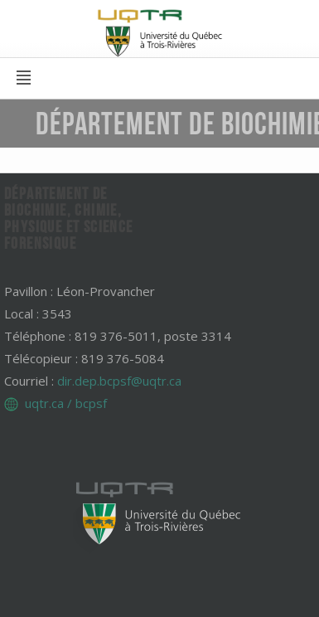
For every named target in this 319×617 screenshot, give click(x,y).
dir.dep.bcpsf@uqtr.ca (119, 380)
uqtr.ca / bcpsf (66, 403)
